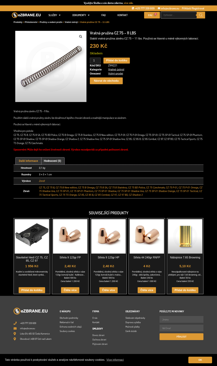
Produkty (18, 22)
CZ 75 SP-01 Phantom (81, 191)
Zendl (42, 181)
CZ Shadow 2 (136, 195)
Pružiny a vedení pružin (51, 22)
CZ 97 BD (123, 195)
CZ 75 (42, 187)
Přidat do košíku (116, 60)
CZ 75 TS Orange (68, 195)
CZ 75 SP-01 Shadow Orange (160, 191)
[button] (81, 37)
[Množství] (95, 61)
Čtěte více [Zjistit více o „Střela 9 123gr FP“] (70, 290)
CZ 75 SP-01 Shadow (105, 191)
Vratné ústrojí (71, 22)
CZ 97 (114, 195)
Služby (54, 15)
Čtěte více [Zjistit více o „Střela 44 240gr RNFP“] (146, 290)
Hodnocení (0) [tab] (52, 160)
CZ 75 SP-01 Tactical (187, 191)
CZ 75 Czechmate (155, 187)
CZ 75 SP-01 (62, 191)
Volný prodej (115, 73)
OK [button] (200, 360)
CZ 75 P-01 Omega (188, 187)
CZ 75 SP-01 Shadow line (130, 191)
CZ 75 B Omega (86, 187)
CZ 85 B (89, 195)
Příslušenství (31, 22)
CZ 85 (81, 195)
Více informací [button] (115, 359)
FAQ (103, 15)
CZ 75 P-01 (171, 187)
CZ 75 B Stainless (117, 187)
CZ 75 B (50, 187)
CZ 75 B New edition (66, 187)
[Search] (201, 15)
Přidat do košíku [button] (31, 290)
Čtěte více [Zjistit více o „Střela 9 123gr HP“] (108, 290)
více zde (128, 3)
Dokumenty (81, 15)
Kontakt (122, 15)
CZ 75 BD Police (136, 187)
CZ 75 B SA (101, 187)
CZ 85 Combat (102, 195)
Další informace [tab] (28, 160)
